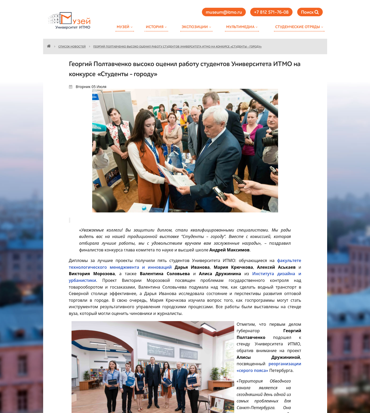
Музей (123, 27)
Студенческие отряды (297, 27)
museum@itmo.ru (224, 12)
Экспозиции (195, 27)
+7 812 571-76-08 (271, 12)
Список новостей (72, 46)
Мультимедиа (240, 27)
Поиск (310, 12)
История (154, 27)
